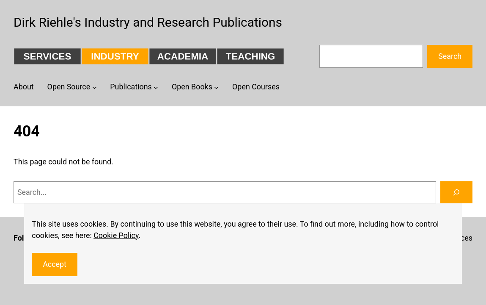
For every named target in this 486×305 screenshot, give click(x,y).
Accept (54, 264)
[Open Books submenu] (216, 87)
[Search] (456, 192)
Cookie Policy (115, 235)
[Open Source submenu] (94, 87)
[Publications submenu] (156, 87)
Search (449, 56)
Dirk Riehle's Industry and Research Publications (148, 22)
